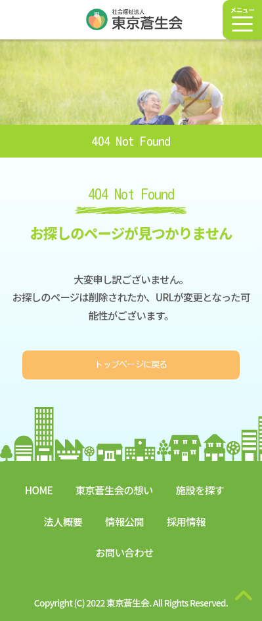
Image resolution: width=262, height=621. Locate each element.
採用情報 (186, 521)
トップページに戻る (131, 366)
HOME (39, 489)
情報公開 (124, 521)
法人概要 (62, 521)
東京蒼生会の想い (114, 489)
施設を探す (200, 489)
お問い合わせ (124, 552)
